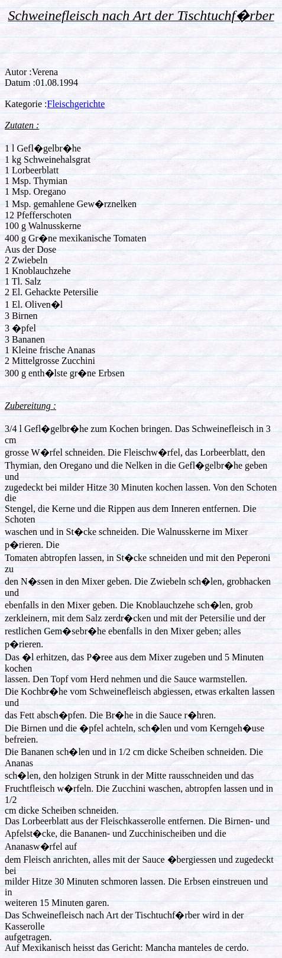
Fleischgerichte (76, 104)
